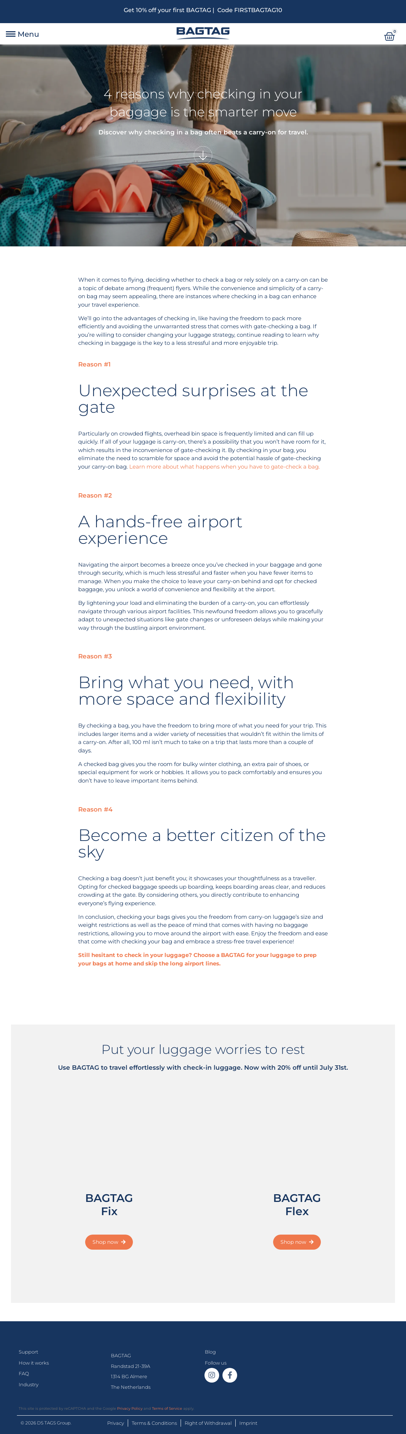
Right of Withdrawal (208, 1423)
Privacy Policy (129, 1408)
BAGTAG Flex (297, 1204)
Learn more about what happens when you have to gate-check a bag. (224, 466)
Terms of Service (167, 1408)
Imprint (248, 1423)
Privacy (115, 1423)
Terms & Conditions (154, 1423)
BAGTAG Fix (109, 1204)
